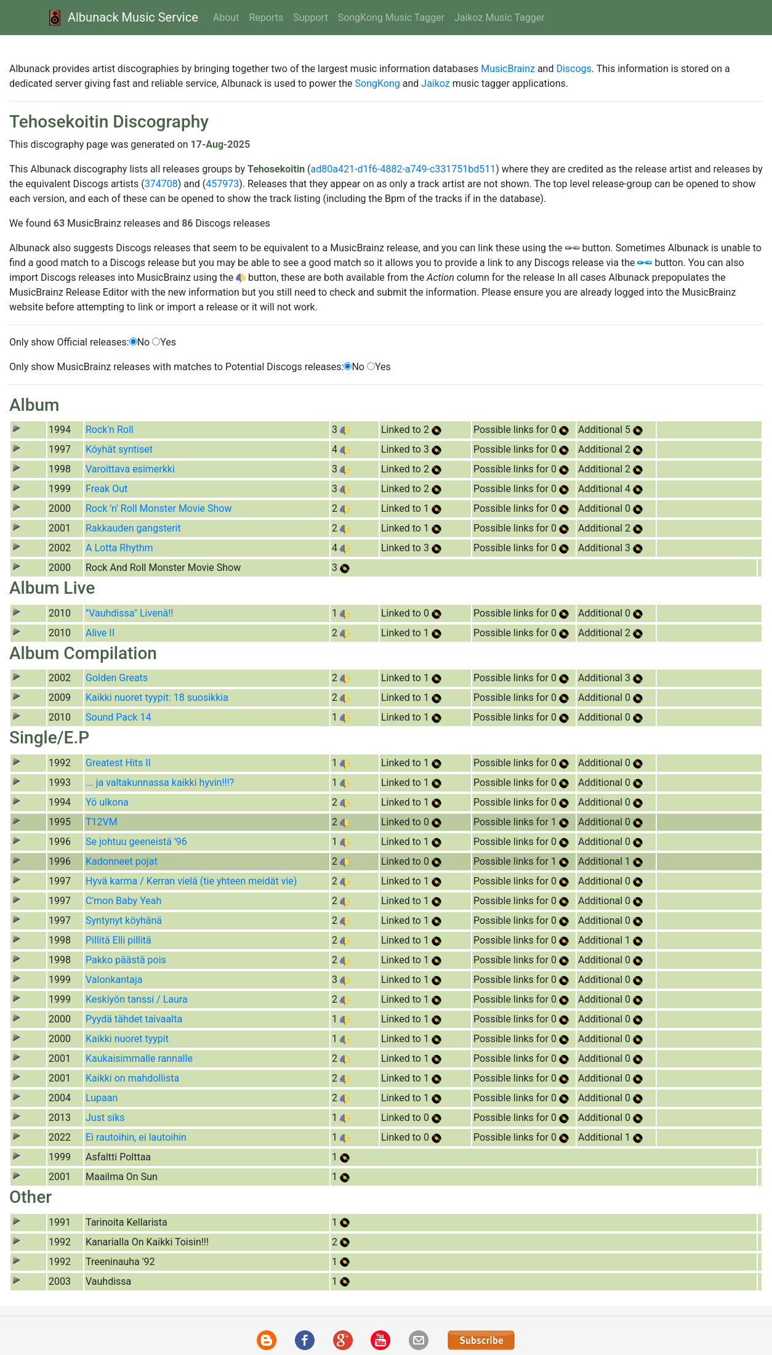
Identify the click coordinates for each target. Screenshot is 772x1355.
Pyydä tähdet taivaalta (134, 1019)
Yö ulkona (107, 802)
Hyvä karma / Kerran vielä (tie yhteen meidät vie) (191, 881)
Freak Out (106, 489)
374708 (161, 184)
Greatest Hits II (118, 763)
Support (310, 17)
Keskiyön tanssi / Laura (137, 999)
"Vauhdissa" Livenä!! (129, 613)
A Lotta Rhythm (119, 548)
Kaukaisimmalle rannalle (139, 1058)
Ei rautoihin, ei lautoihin (136, 1137)
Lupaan (102, 1098)
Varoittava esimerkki (130, 469)
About (226, 17)
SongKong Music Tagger (391, 17)
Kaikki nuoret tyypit (127, 1039)
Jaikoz (435, 83)
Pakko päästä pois (126, 960)
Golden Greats (117, 678)
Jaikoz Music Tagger (499, 17)
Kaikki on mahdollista (132, 1078)
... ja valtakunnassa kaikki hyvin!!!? (160, 782)
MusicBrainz (508, 69)
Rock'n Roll (110, 429)
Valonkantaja (114, 979)
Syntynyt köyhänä (124, 920)
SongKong (377, 83)
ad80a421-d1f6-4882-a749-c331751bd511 (403, 169)
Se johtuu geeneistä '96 (136, 841)
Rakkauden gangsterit (133, 528)
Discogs (573, 69)
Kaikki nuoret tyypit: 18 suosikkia (157, 697)
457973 (222, 184)
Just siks (105, 1117)
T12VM (102, 822)
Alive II (100, 633)
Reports (266, 17)
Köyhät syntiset (119, 449)
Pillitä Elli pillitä (118, 940)
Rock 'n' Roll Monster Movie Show (158, 508)
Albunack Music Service (121, 17)
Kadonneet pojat (122, 861)
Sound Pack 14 (118, 717)
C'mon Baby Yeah (123, 901)
